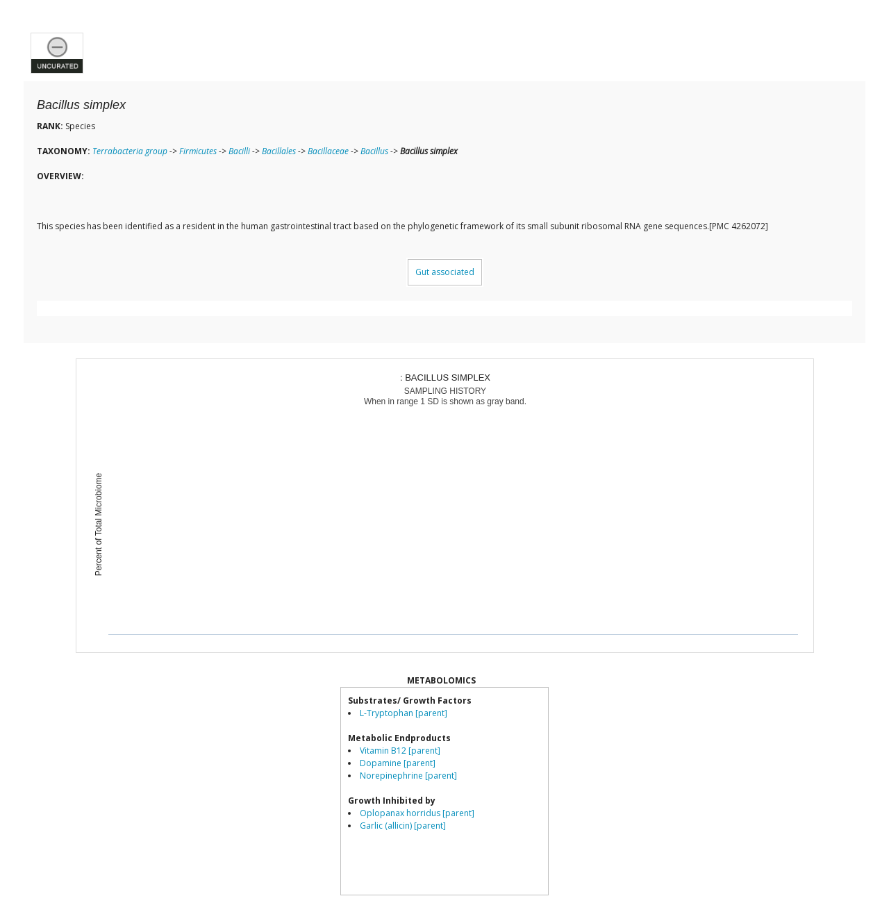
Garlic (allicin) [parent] (403, 825)
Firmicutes (198, 151)
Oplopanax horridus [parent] (417, 813)
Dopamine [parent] (397, 763)
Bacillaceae (328, 151)
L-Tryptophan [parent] (403, 713)
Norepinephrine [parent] (408, 775)
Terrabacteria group (129, 151)
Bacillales (279, 151)
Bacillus (374, 151)
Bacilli (239, 151)
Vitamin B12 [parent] (400, 750)
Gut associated (444, 272)
